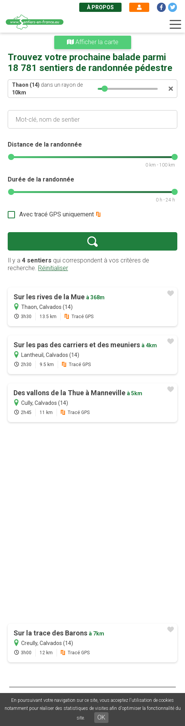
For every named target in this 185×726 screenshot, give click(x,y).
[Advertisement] (92, 523)
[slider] (104, 89)
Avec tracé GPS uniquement (56, 214)
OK (101, 717)
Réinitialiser (53, 268)
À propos (100, 7)
